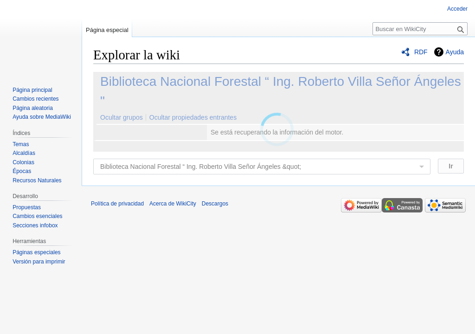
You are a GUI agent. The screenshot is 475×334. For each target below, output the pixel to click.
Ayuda (455, 52)
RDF (421, 52)
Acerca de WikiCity (172, 203)
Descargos (215, 203)
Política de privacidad (117, 203)
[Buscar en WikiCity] (420, 28)
